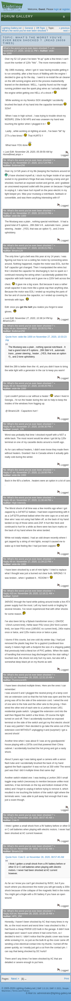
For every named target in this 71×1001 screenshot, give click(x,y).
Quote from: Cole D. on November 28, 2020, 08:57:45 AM (34, 857)
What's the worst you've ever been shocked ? (25, 30)
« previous (64, 28)
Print (66, 978)
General (29, 28)
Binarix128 (17, 250)
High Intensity (19, 503)
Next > (15, 978)
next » (66, 30)
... (25, 978)
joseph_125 (18, 429)
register (66, 9)
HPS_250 (17, 916)
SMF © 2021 (55, 988)
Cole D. (16, 820)
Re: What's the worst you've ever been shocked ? (28, 160)
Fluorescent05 (19, 680)
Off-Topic (40, 28)
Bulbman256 (18, 165)
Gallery (24, 16)
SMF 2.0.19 (42, 988)
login (56, 9)
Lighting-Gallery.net (12, 28)
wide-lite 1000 (19, 216)
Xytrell (15, 596)
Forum (8, 16)
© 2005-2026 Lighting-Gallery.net (18, 988)
